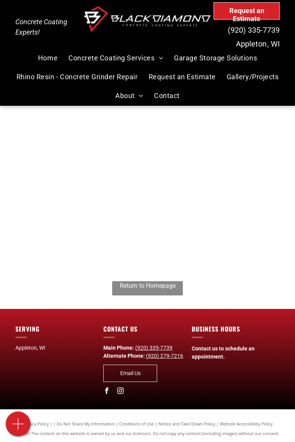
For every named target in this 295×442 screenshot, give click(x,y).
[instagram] (120, 392)
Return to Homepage (148, 285)
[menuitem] (48, 58)
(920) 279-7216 (164, 356)
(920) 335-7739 (254, 30)
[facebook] (106, 392)
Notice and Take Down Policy (187, 424)
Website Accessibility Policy (246, 424)
